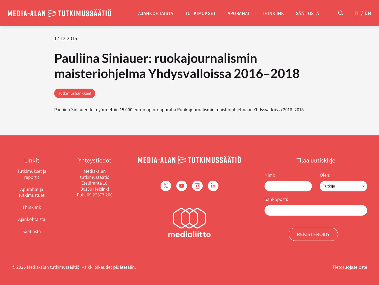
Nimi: (270, 175)
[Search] (340, 13)
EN (368, 13)
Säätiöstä (307, 13)
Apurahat (239, 13)
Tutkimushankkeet (74, 93)
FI (356, 13)
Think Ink (273, 13)
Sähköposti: (276, 199)
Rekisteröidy (313, 234)
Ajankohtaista (155, 13)
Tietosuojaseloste (349, 267)
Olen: (325, 175)
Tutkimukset (200, 13)
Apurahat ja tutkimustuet (31, 192)
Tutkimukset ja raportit (31, 174)
